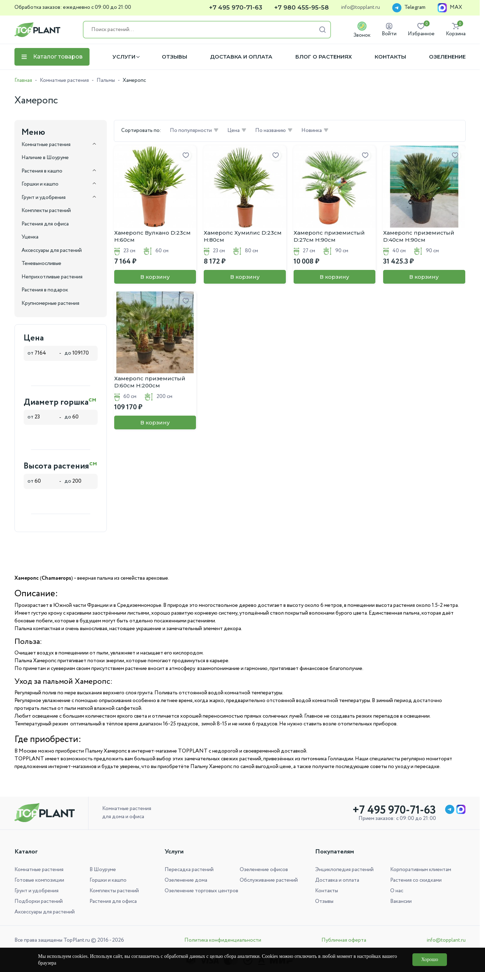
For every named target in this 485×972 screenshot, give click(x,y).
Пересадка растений (189, 870)
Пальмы (106, 80)
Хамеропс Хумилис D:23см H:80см (243, 236)
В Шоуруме (103, 870)
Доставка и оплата (241, 56)
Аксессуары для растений (44, 912)
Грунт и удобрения (36, 891)
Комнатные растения (64, 80)
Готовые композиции (39, 880)
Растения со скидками (416, 880)
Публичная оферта (343, 940)
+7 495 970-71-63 (235, 7)
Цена (237, 130)
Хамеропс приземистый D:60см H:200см (149, 382)
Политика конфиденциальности (222, 940)
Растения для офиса (113, 901)
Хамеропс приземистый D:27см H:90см (329, 236)
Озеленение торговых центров (201, 891)
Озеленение (447, 56)
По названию (274, 130)
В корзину (155, 276)
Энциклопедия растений (344, 870)
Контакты (390, 56)
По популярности (194, 130)
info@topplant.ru (360, 7)
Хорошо (429, 959)
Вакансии (401, 901)
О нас (396, 891)
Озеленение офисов (264, 870)
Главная (23, 80)
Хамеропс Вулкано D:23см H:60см (152, 236)
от (41, 353)
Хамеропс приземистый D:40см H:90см (418, 236)
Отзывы (174, 56)
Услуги (123, 56)
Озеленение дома (186, 880)
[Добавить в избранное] (185, 156)
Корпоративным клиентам (420, 870)
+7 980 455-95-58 (301, 7)
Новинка (315, 130)
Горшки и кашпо (108, 880)
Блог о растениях (323, 56)
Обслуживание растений (269, 880)
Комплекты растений (114, 891)
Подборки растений (38, 901)
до (79, 353)
